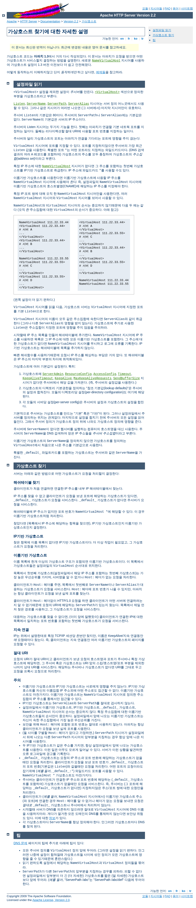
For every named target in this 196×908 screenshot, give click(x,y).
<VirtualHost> (107, 92)
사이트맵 (187, 8)
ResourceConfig (78, 374)
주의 (17, 680)
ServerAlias (78, 104)
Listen (19, 104)
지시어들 (156, 8)
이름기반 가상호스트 (30, 555)
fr (129, 38)
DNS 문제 (20, 843)
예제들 (100, 72)
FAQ (167, 8)
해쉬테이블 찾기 (27, 482)
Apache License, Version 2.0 (51, 900)
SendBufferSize (126, 378)
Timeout (124, 374)
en (121, 38)
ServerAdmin (52, 374)
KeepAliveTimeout (38, 378)
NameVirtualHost (106, 60)
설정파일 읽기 (162, 30)
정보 (52, 818)
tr (143, 38)
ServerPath (56, 104)
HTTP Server (28, 21)
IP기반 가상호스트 (28, 536)
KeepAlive (63, 378)
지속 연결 (21, 630)
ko (135, 38)
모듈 (145, 8)
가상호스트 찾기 (163, 35)
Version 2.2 (71, 21)
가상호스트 (89, 21)
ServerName (36, 104)
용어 (176, 8)
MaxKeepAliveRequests (93, 378)
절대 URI (21, 653)
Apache (12, 21)
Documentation (50, 21)
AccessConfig (104, 374)
